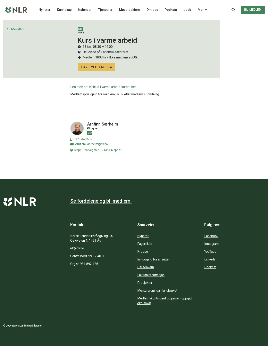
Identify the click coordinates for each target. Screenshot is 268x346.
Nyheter (143, 236)
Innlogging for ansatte (153, 259)
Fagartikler (144, 244)
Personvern (145, 267)
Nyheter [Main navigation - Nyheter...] (44, 10)
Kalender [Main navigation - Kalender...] (85, 10)
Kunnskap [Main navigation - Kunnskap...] (64, 10)
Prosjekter (144, 283)
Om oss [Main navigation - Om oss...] (152, 10)
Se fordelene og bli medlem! (101, 201)
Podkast (210, 267)
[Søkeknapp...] (233, 10)
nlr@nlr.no (77, 248)
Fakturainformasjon (151, 275)
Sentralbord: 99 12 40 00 (88, 256)
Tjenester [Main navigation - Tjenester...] (105, 10)
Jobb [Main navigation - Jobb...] (187, 10)
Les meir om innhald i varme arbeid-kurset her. (103, 87)
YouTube (210, 252)
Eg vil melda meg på (96, 67)
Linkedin (210, 259)
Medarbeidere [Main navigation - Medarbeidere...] (129, 10)
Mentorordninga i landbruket (157, 290)
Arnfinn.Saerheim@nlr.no (89, 144)
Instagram (211, 244)
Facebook (211, 236)
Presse (142, 252)
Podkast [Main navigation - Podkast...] (171, 10)
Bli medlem (252, 9)
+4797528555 (81, 139)
